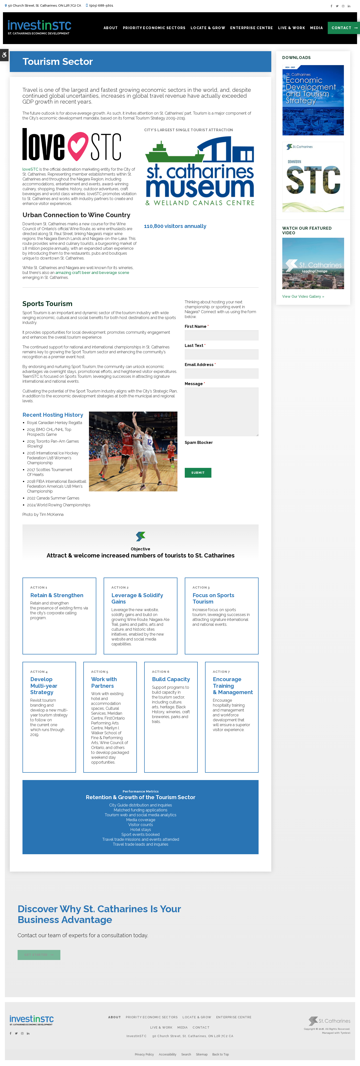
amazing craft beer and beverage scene (92, 272)
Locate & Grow (197, 1018)
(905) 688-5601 (101, 5)
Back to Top (220, 1055)
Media (182, 1028)
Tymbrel (345, 1033)
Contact (339, 29)
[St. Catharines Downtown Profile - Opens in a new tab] (313, 211)
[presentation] (214, 454)
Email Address (200, 364)
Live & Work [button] (289, 29)
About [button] (108, 29)
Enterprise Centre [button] (249, 29)
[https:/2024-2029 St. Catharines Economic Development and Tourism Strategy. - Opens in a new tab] (313, 134)
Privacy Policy (144, 1055)
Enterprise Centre (233, 1018)
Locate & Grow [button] (205, 29)
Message (195, 383)
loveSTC (30, 169)
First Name (197, 326)
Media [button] (314, 29)
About (114, 1018)
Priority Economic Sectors (152, 1018)
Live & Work (161, 1028)
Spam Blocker (199, 442)
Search (186, 1055)
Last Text (195, 345)
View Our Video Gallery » (303, 296)
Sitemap (201, 1055)
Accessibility (167, 1055)
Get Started (36, 956)
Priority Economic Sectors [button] (152, 29)
